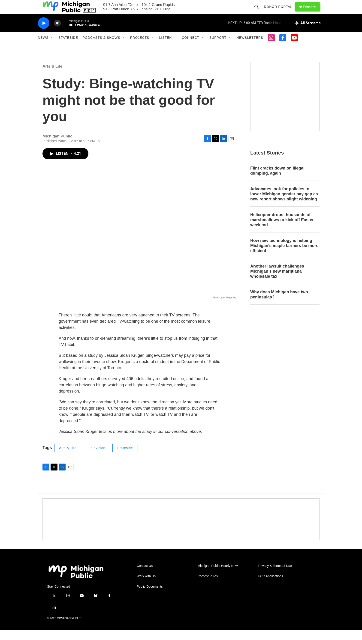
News (43, 48)
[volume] (57, 33)
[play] (43, 33)
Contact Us (145, 576)
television (97, 458)
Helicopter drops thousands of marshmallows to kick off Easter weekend (282, 230)
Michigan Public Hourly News (218, 576)
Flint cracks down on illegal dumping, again (277, 181)
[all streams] (307, 33)
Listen (165, 48)
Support (217, 48)
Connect (190, 48)
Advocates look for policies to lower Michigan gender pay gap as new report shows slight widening (284, 204)
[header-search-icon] (258, 12)
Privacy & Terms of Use (275, 576)
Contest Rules (207, 586)
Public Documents (150, 597)
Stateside (68, 48)
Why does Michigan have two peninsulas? (279, 305)
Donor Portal (280, 12)
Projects (139, 48)
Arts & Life (52, 76)
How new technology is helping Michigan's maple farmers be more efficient (284, 256)
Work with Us (146, 586)
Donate (312, 12)
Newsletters (249, 48)
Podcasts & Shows (101, 48)
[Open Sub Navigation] (52, 48)
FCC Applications (270, 586)
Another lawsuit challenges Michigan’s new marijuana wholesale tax (277, 281)
